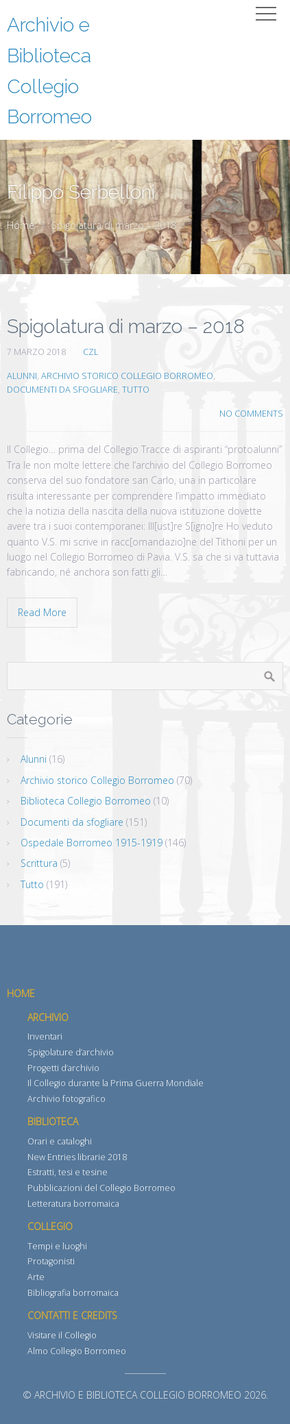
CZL (90, 352)
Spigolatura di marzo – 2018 (126, 326)
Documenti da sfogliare (62, 389)
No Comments (251, 413)
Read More (42, 612)
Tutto (135, 389)
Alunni (22, 376)
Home (20, 225)
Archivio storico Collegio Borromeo (127, 376)
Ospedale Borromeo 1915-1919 (91, 842)
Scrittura (39, 863)
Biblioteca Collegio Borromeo (86, 800)
